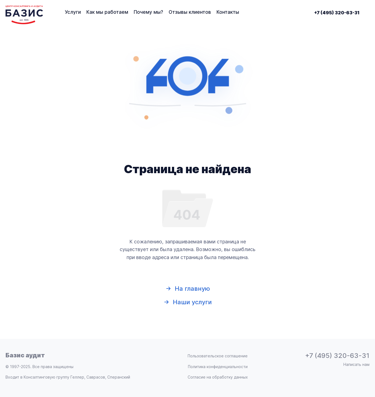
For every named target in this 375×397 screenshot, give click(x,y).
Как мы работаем (107, 12)
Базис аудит (25, 355)
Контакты (228, 12)
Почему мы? (148, 12)
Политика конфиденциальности (218, 367)
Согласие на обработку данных (218, 377)
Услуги (73, 12)
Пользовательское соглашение (218, 356)
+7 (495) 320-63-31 (337, 12)
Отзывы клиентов (190, 12)
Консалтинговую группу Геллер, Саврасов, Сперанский (77, 377)
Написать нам (356, 364)
